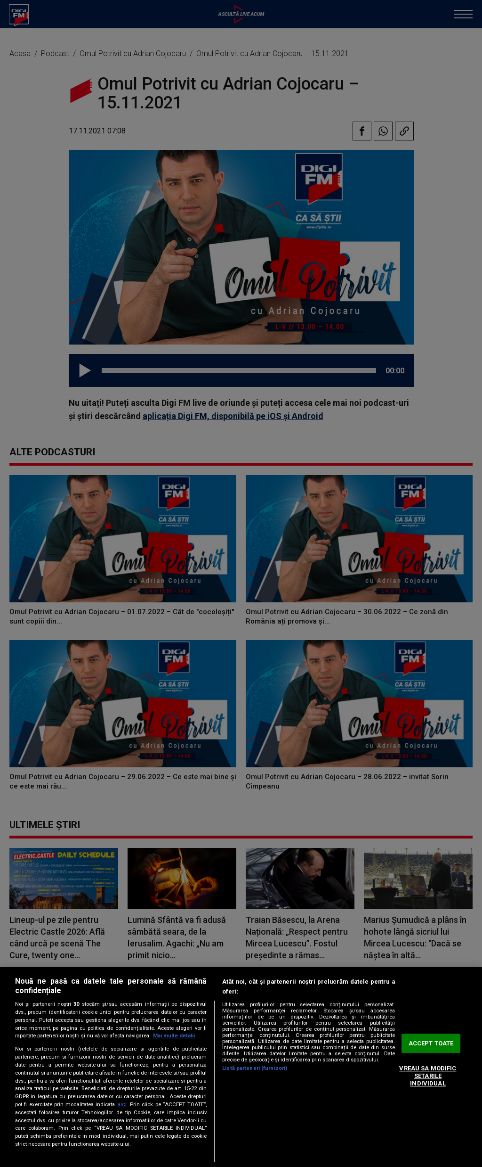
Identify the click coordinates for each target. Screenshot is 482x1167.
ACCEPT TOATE (431, 1043)
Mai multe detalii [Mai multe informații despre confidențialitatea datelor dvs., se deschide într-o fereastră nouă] (174, 1036)
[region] (241, 1067)
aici (122, 1104)
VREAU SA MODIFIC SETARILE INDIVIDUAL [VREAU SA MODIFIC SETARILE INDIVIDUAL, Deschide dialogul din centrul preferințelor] (427, 1076)
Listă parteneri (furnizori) (254, 1068)
